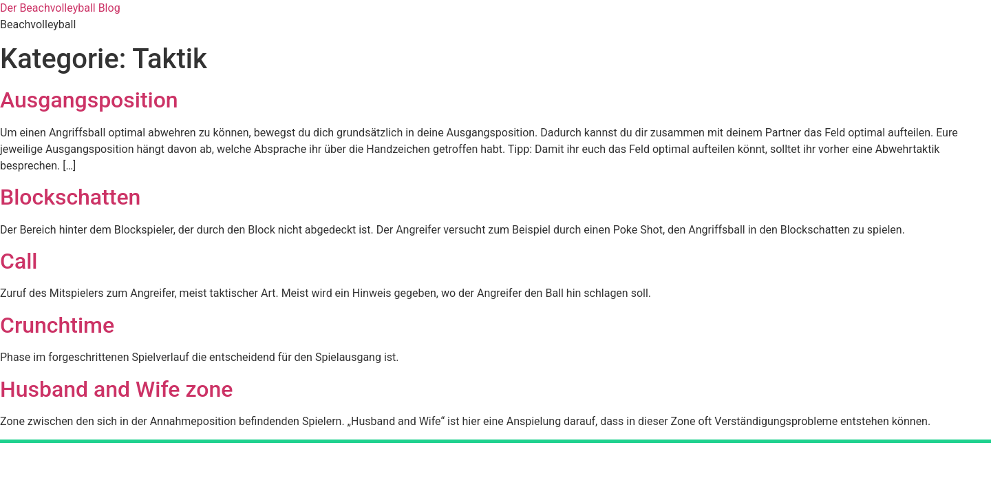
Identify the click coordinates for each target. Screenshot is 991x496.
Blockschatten (70, 197)
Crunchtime (57, 325)
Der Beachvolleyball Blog (60, 7)
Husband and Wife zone (116, 389)
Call (18, 261)
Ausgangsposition (89, 100)
